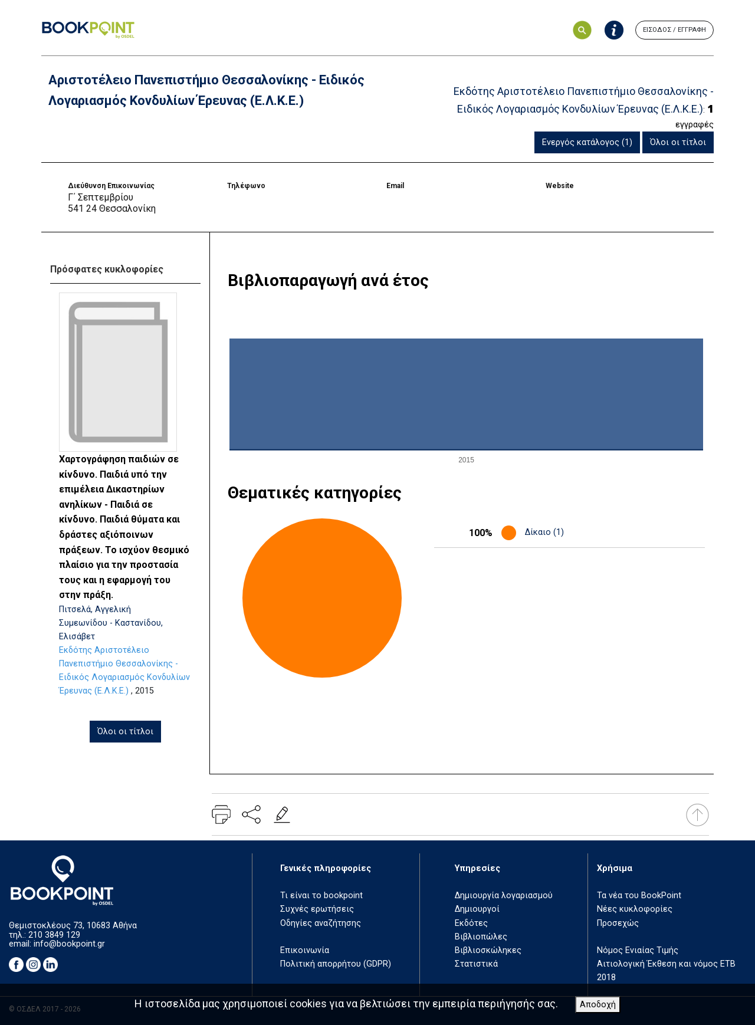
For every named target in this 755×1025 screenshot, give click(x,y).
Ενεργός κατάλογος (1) (587, 142)
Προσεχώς (618, 923)
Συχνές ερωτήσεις (317, 909)
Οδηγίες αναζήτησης (320, 923)
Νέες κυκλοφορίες (634, 909)
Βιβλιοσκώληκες (488, 950)
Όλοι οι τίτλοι (678, 142)
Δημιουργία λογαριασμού (504, 896)
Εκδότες (471, 923)
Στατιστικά (476, 964)
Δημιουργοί (477, 909)
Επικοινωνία (304, 950)
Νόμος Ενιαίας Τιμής (637, 950)
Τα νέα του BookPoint (639, 896)
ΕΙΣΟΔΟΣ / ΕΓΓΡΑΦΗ (674, 30)
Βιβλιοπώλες (481, 937)
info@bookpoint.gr (69, 944)
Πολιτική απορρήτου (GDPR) (335, 964)
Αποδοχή (598, 1005)
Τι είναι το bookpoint (321, 896)
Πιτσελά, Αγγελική (95, 610)
